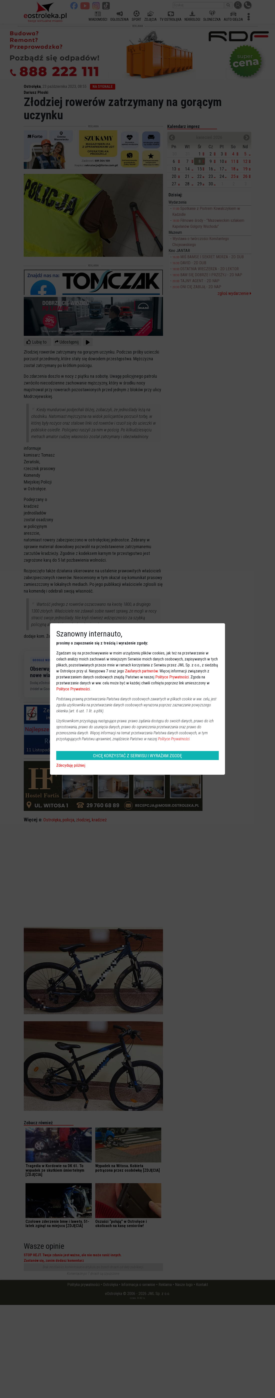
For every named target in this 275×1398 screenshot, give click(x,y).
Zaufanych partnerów (141, 671)
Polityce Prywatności (172, 677)
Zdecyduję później (70, 765)
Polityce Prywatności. (174, 739)
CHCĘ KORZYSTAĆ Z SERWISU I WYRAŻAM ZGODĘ (137, 755)
